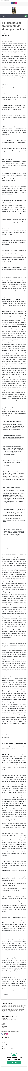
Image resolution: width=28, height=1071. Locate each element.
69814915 (3, 1024)
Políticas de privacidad (7, 1048)
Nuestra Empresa (6, 1044)
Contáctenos (5, 1046)
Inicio (3, 1038)
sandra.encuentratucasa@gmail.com (10, 1031)
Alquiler (4, 1042)
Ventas (3, 1040)
